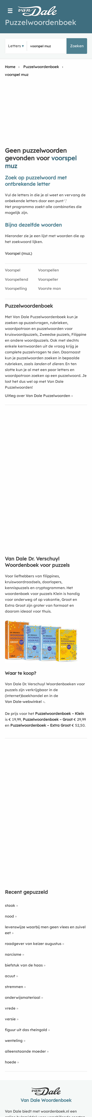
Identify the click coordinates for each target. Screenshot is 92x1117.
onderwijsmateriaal (22, 997)
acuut (10, 976)
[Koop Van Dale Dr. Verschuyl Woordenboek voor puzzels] (42, 661)
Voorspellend (16, 279)
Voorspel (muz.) (18, 253)
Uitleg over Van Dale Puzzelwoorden (37, 395)
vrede (10, 1008)
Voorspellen (48, 270)
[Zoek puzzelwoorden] (46, 46)
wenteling (14, 1040)
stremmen (14, 986)
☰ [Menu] (10, 10)
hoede (10, 1062)
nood (9, 916)
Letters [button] (14, 46)
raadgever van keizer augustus (33, 943)
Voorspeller (48, 279)
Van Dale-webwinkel (23, 701)
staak (10, 905)
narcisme (13, 954)
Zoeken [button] (77, 46)
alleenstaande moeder (25, 1051)
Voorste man (49, 288)
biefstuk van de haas (24, 965)
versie (10, 1019)
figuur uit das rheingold (26, 1029)
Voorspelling (16, 288)
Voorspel (12, 270)
